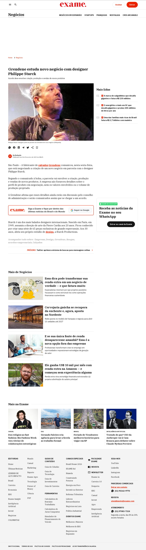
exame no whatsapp (108, 204)
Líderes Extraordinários (73, 500)
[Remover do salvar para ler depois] (37, 147)
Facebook (115, 477)
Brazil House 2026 (74, 464)
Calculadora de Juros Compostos (52, 510)
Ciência (30, 493)
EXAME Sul (71, 469)
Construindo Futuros (71, 479)
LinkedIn (115, 468)
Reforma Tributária (74, 494)
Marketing (31, 468)
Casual (30, 463)
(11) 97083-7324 (122, 511)
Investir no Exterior (74, 490)
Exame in (95, 477)
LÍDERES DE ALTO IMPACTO (14, 474)
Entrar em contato (119, 487)
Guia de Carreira (52, 486)
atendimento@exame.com (122, 501)
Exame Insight (14, 499)
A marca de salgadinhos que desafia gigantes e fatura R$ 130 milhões (118, 97)
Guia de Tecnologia (49, 472)
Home (10, 58)
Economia (12, 490)
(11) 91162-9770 (122, 491)
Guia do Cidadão (52, 467)
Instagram (115, 472)
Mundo (30, 458)
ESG (10, 494)
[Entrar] (132, 5)
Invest (11, 511)
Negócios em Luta (73, 506)
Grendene (54, 165)
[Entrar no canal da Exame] (121, 224)
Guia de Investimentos (51, 480)
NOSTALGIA (115, 15)
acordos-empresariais (20, 242)
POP (29, 498)
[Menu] (10, 5)
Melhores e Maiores (74, 522)
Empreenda (96, 509)
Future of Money (31, 487)
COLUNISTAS (13, 520)
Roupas (70, 239)
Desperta (95, 486)
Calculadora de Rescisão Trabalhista (51, 502)
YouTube (115, 463)
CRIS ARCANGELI (130, 15)
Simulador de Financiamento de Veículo (53, 519)
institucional (14, 546)
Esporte (30, 472)
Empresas (40, 239)
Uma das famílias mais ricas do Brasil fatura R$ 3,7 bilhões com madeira (119, 118)
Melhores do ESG (73, 526)
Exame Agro (32, 477)
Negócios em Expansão (71, 532)
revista (95, 467)
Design (50, 239)
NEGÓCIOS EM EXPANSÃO (70, 15)
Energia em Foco (73, 485)
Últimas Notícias (15, 469)
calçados (43, 165)
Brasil (10, 481)
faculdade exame (96, 460)
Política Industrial (74, 511)
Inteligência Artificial (13, 504)
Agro (93, 504)
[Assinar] (118, 5)
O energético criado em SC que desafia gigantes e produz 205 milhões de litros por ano (118, 108)
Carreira (11, 485)
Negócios (16, 14)
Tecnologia (32, 481)
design (50, 231)
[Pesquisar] (15, 5)
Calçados (37, 242)
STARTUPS (89, 15)
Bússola (69, 473)
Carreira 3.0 (96, 481)
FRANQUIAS (101, 15)
